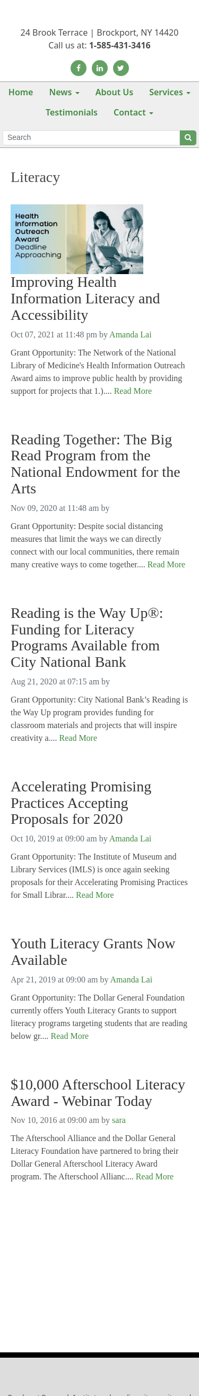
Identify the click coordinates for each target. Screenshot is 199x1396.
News (60, 92)
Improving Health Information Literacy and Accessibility (85, 298)
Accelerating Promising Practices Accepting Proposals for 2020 (81, 803)
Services (166, 92)
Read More (133, 390)
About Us (114, 92)
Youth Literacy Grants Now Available (93, 952)
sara (119, 1120)
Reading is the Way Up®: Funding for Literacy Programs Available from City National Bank (87, 637)
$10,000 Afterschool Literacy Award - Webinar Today (98, 1093)
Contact (130, 112)
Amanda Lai (130, 334)
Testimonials (72, 112)
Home (20, 92)
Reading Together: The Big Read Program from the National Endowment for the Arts (95, 464)
